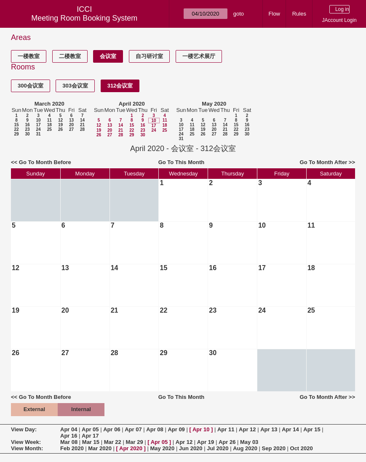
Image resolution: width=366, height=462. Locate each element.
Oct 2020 (301, 448)
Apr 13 (268, 429)
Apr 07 (133, 429)
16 (27, 124)
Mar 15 (90, 442)
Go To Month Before (45, 162)
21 (82, 124)
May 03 (249, 442)
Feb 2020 (72, 448)
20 (71, 124)
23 (27, 129)
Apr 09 (176, 429)
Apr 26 (227, 442)
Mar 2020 (100, 448)
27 (71, 129)
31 (38, 134)
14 (82, 120)
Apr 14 (290, 429)
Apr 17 (90, 436)
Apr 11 (225, 429)
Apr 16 (68, 436)
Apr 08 (154, 429)
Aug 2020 (245, 448)
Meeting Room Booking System (84, 18)
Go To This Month (181, 162)
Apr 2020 (130, 448)
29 (16, 134)
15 (16, 124)
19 (60, 124)
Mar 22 (112, 442)
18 (49, 124)
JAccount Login (339, 20)
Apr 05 (90, 429)
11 (49, 120)
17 (38, 124)
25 (49, 129)
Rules (299, 14)
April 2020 (132, 104)
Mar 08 (68, 442)
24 (38, 129)
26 (60, 129)
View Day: (24, 429)
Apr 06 (111, 429)
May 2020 (214, 104)
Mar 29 (134, 442)
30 (27, 134)
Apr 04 (68, 429)
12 (60, 120)
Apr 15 (311, 429)
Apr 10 (200, 429)
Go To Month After (323, 162)
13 (71, 120)
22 (16, 129)
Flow (274, 14)
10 (38, 120)
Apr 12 (247, 429)
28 (82, 129)
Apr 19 (205, 442)
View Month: (27, 448)
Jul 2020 (217, 448)
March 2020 (49, 104)
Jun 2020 (191, 448)
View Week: (26, 442)
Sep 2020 (274, 448)
